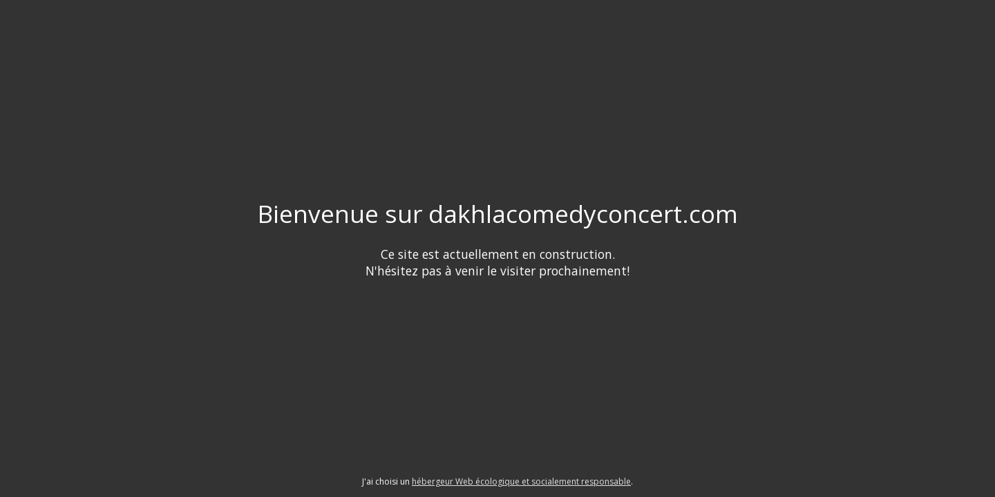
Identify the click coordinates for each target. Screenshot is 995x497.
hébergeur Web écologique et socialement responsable (521, 481)
